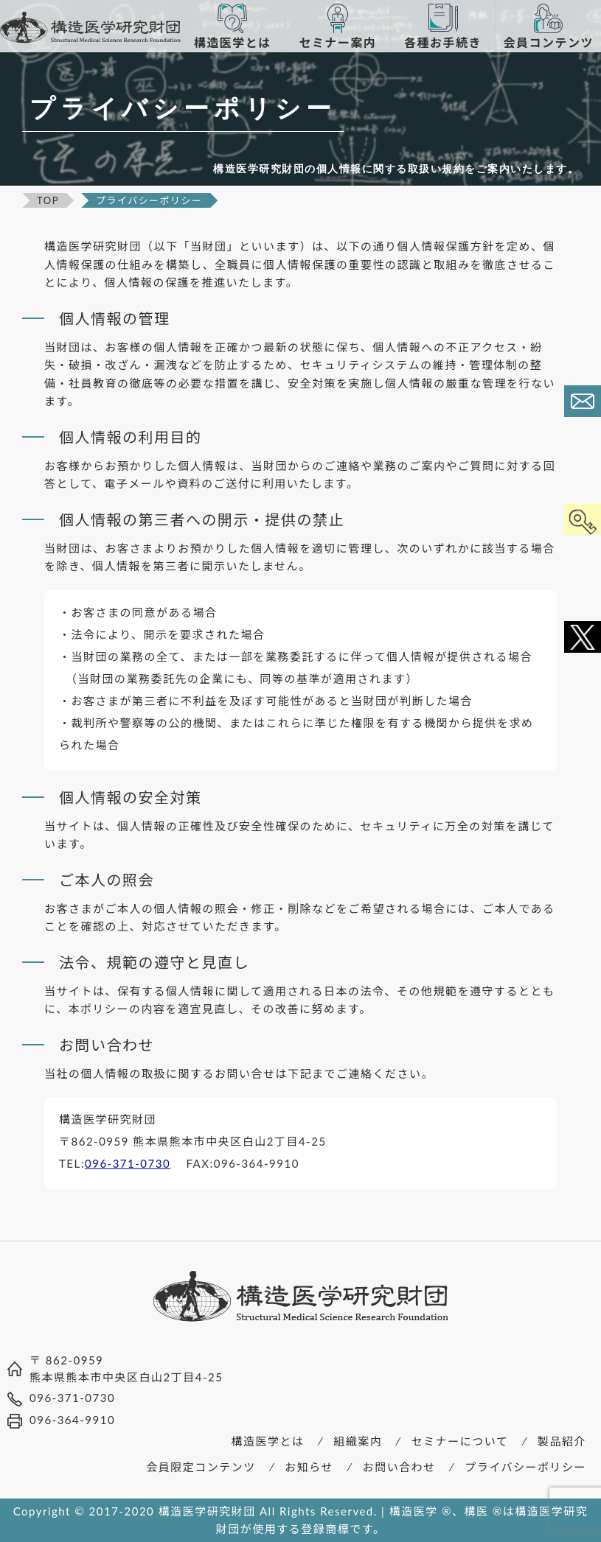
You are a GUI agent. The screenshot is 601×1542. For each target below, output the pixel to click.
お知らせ (309, 1466)
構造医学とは (268, 1441)
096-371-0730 (127, 1163)
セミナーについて (460, 1441)
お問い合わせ (399, 1466)
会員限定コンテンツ (201, 1466)
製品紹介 (562, 1441)
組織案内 (357, 1441)
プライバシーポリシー (525, 1466)
